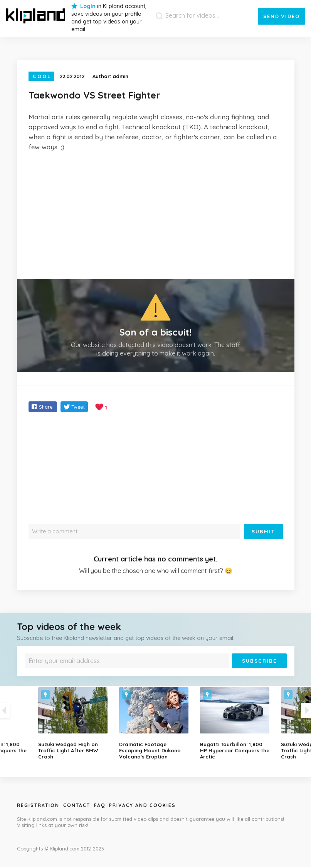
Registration (38, 805)
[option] (155, 723)
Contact (76, 805)
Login (88, 6)
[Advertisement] (155, 215)
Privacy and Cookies (142, 805)
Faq (99, 805)
